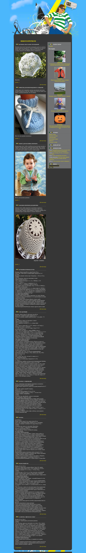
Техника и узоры (53, 142)
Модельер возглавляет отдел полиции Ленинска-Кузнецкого (60, 80)
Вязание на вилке (53, 135)
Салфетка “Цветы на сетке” (27, 518)
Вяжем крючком (28, 41)
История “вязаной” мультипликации (59, 110)
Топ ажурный (23, 313)
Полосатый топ (23, 464)
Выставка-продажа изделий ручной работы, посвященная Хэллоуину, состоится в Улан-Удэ (59, 126)
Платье (21, 418)
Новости (51, 140)
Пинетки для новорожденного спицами (31, 87)
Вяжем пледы (52, 134)
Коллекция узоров (53, 139)
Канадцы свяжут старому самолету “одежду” (59, 95)
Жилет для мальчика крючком (28, 143)
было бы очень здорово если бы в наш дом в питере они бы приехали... (59, 158)
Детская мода (43, 84)
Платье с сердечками (25, 382)
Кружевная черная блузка (27, 271)
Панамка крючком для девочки (28, 205)
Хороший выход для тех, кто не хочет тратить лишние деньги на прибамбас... (59, 150)
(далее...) (17, 82)
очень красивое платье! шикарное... (61, 161)
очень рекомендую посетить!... (60, 155)
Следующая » (18, 549)
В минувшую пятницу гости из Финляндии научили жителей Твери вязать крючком (60, 64)
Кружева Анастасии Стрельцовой (29, 44)
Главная (51, 46)
